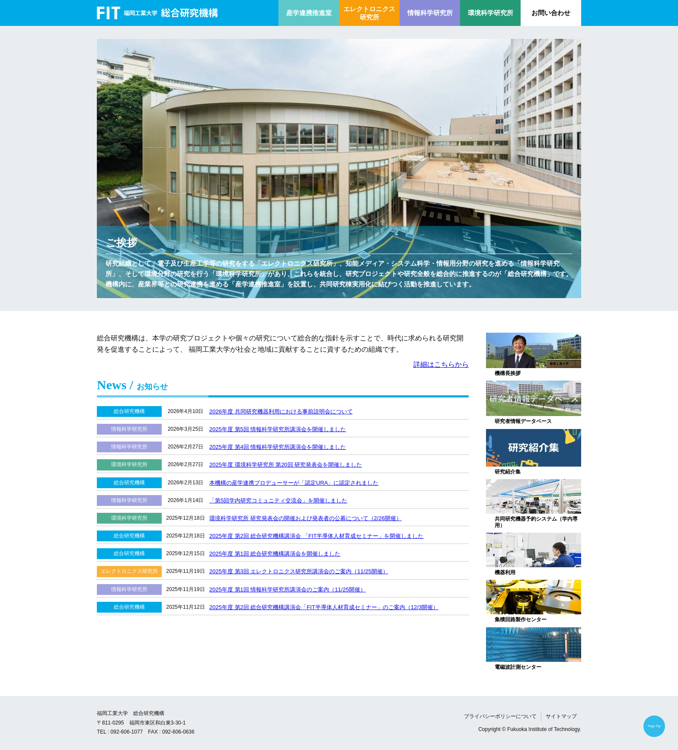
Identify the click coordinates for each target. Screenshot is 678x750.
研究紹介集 (508, 472)
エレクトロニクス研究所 (369, 13)
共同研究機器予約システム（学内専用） (536, 522)
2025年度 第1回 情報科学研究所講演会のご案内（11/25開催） (287, 589)
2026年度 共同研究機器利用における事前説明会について (281, 411)
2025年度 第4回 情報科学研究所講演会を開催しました (277, 447)
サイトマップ (561, 716)
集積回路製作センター (521, 620)
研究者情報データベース (523, 421)
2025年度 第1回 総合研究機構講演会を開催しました (274, 553)
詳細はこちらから (441, 364)
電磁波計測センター (518, 667)
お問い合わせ (550, 12)
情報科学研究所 (430, 12)
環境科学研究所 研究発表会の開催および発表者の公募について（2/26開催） (305, 518)
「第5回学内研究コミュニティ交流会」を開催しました (278, 500)
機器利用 (505, 572)
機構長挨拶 (508, 373)
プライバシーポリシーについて (500, 716)
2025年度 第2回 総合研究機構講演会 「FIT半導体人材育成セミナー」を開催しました (316, 536)
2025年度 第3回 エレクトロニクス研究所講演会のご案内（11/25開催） (298, 571)
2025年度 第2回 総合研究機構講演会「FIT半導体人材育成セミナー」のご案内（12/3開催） (323, 607)
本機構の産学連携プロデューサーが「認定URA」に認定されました (293, 483)
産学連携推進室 (309, 12)
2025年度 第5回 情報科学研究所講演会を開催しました (277, 429)
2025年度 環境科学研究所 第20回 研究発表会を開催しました (285, 464)
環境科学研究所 (490, 12)
